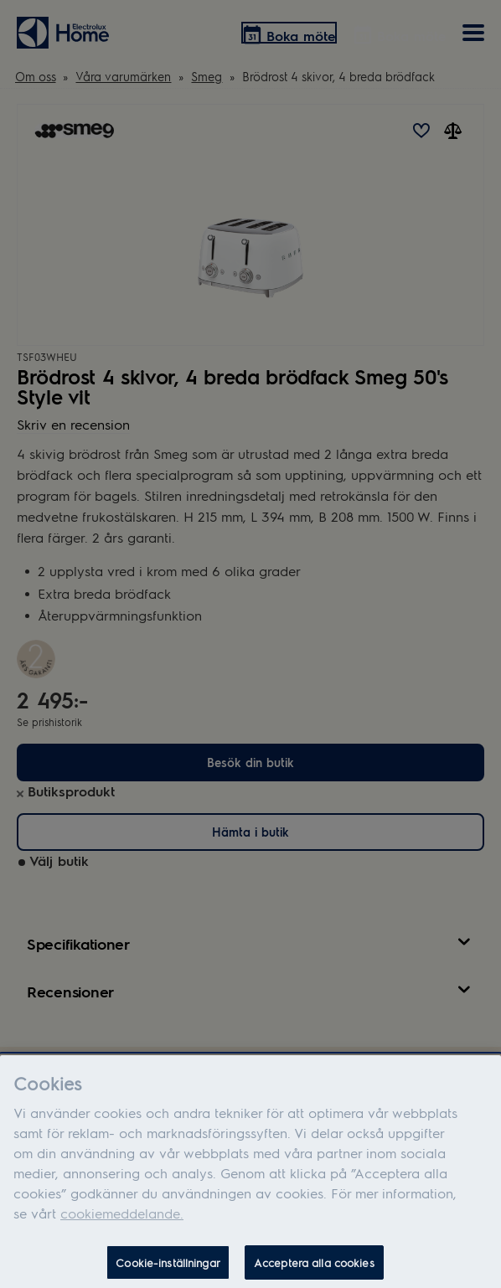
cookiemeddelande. (121, 1221)
